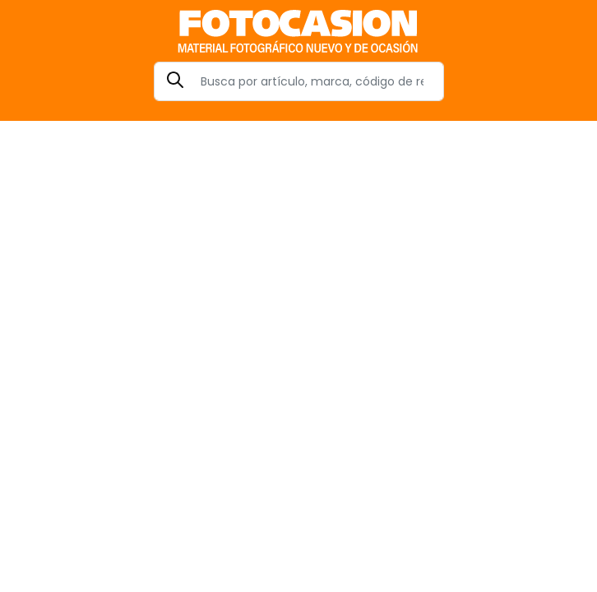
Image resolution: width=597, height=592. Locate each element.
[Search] (299, 81)
